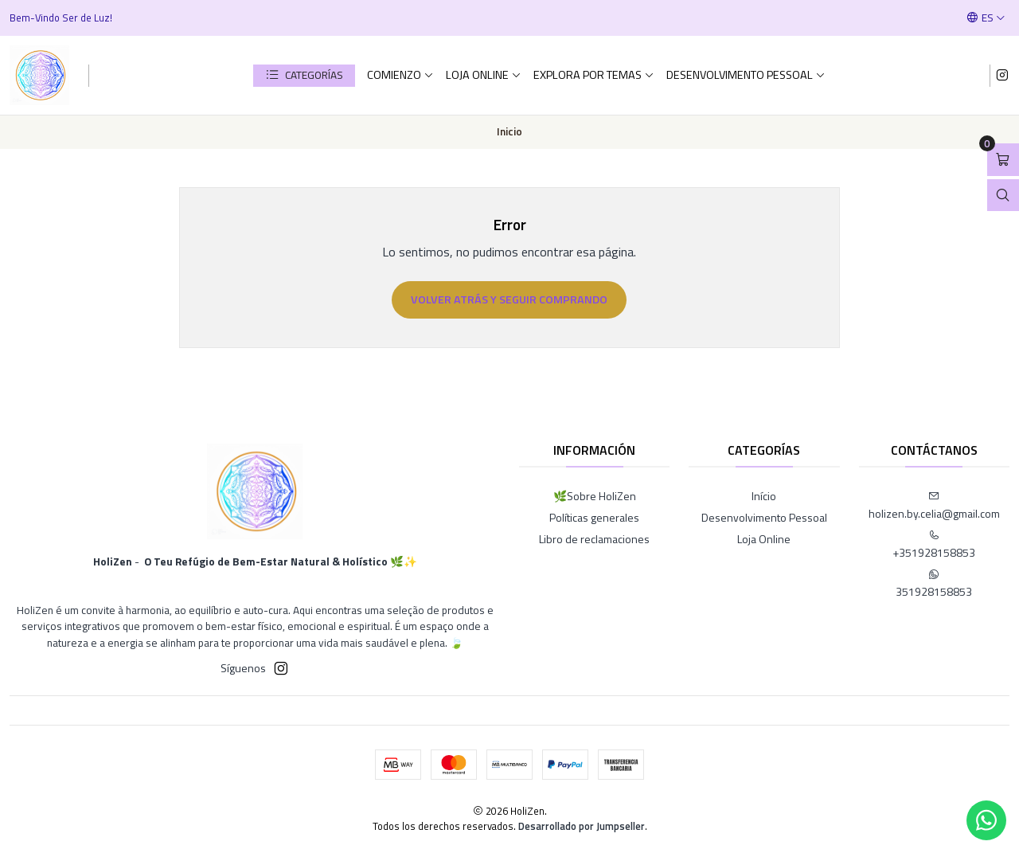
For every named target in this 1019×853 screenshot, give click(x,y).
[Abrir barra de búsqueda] (1003, 195)
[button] (304, 76)
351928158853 (934, 584)
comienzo (400, 75)
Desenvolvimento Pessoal (746, 75)
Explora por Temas (593, 75)
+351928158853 (933, 545)
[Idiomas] (985, 17)
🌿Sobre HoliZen (594, 495)
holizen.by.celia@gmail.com (934, 506)
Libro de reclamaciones (594, 538)
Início (764, 495)
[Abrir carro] (1003, 159)
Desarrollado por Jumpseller (581, 826)
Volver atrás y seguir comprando (509, 299)
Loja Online (483, 75)
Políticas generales (594, 517)
